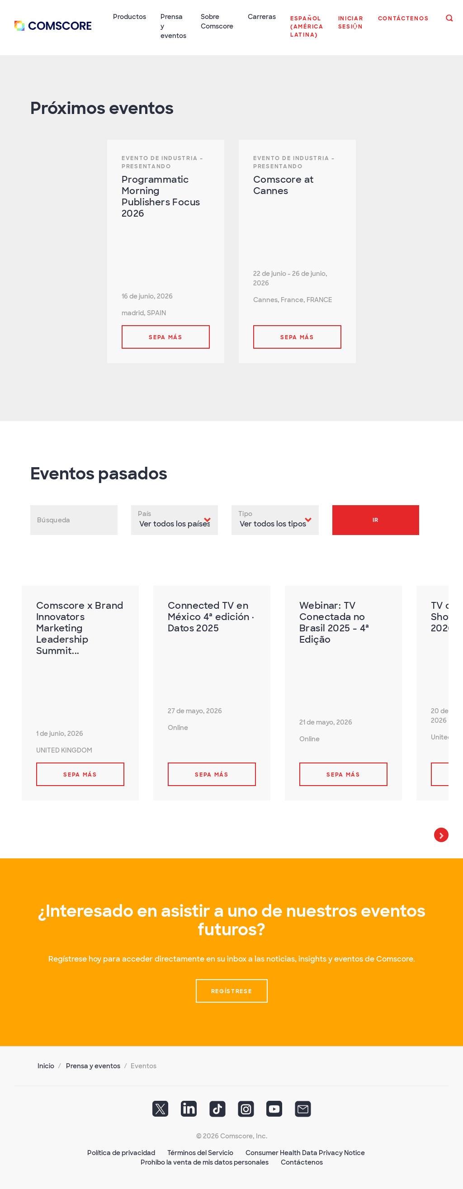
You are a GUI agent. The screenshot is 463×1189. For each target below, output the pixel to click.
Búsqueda (53, 520)
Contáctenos (302, 1162)
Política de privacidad (121, 1153)
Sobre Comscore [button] (217, 21)
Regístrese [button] (231, 991)
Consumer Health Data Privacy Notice (305, 1153)
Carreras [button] (262, 17)
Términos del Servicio (200, 1153)
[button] (307, 31)
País (144, 514)
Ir (376, 520)
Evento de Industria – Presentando (162, 162)
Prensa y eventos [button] (173, 26)
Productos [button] (129, 17)
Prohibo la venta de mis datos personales (205, 1162)
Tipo (245, 514)
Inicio (46, 1066)
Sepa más (166, 337)
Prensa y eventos (93, 1066)
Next (441, 835)
